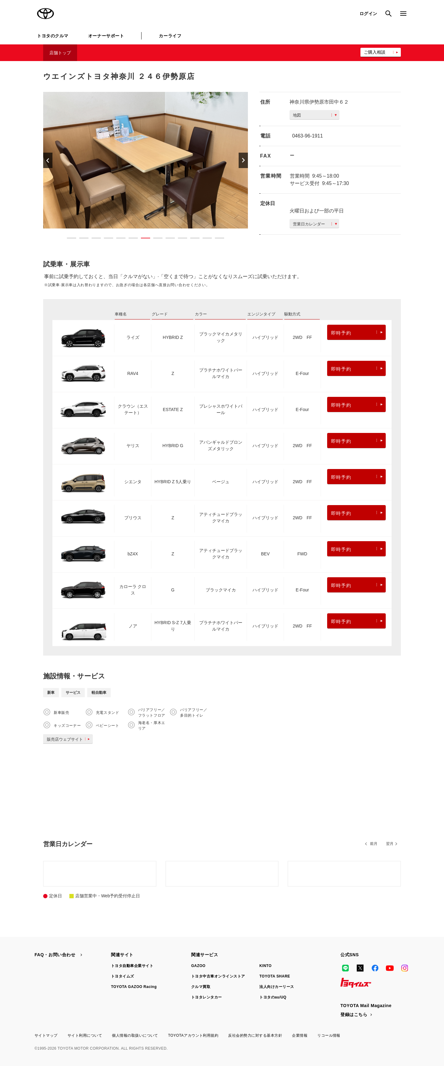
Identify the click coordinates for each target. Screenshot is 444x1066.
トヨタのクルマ (52, 35)
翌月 (389, 844)
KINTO (265, 966)
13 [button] (216, 239)
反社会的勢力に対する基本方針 (255, 1035)
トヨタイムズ (122, 976)
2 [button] (80, 239)
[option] (145, 160)
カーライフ (170, 35)
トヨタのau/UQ (272, 997)
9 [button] (167, 239)
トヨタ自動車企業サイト (132, 966)
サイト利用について (85, 1035)
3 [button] (93, 239)
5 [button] (117, 239)
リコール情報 (328, 1035)
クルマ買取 (200, 987)
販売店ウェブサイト (69, 739)
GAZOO (198, 966)
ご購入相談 (374, 52)
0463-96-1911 (307, 135)
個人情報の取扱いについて (135, 1035)
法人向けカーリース (276, 987)
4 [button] (105, 239)
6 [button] (130, 239)
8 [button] (154, 239)
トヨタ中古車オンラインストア (218, 976)
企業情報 (299, 1035)
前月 (373, 844)
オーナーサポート (106, 35)
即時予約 (357, 332)
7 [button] (142, 239)
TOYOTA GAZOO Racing (134, 987)
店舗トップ (60, 52)
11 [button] (191, 239)
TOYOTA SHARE (274, 976)
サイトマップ (46, 1035)
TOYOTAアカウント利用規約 (193, 1035)
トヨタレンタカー (206, 997)
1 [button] (68, 239)
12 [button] (204, 239)
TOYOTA (46, 13)
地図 (315, 115)
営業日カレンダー (315, 224)
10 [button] (179, 239)
